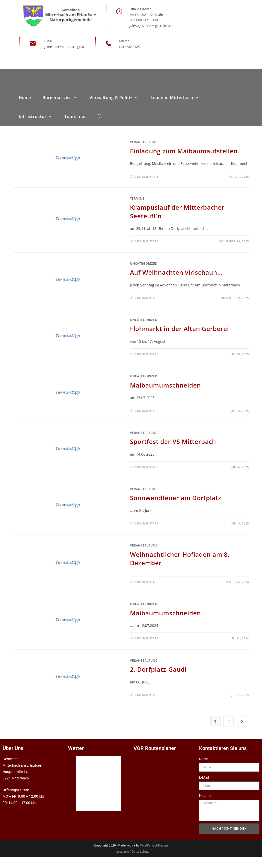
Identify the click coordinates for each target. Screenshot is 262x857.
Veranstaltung (144, 142)
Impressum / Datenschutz (131, 851)
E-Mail (204, 777)
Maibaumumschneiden (165, 385)
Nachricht (207, 796)
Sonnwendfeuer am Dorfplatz (175, 498)
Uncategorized (143, 263)
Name (204, 759)
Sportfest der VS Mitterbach (173, 441)
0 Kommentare (147, 176)
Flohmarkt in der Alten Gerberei (179, 328)
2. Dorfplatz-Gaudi (158, 669)
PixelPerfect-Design (154, 845)
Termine (137, 198)
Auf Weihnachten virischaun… (176, 272)
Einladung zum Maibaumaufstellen (183, 151)
